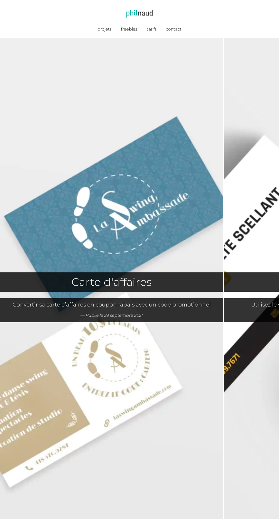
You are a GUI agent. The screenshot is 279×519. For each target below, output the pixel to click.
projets (104, 29)
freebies (129, 29)
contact (173, 29)
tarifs (151, 29)
